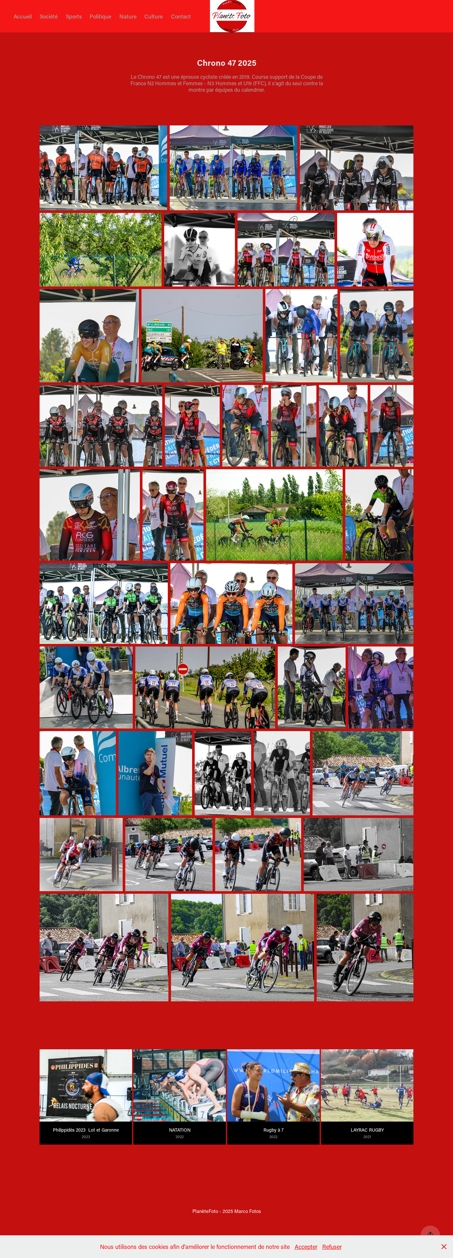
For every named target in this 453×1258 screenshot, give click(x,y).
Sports (74, 16)
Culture (153, 16)
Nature (128, 16)
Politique (100, 16)
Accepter (306, 1247)
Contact (181, 16)
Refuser (332, 1247)
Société (49, 16)
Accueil (23, 16)
